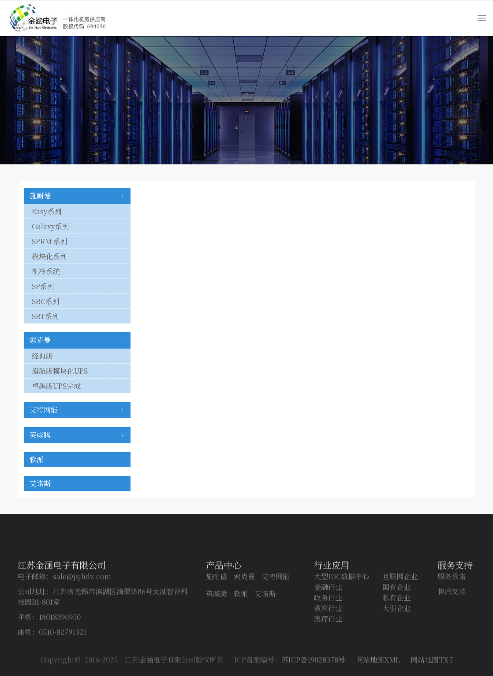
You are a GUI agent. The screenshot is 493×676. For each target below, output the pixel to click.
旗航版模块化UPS (60, 371)
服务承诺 (451, 598)
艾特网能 (44, 409)
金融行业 (328, 608)
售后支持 (451, 613)
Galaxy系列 (50, 226)
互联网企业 (400, 598)
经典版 (42, 356)
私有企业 (396, 619)
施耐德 (40, 195)
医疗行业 (328, 640)
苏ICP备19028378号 (313, 664)
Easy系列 (47, 211)
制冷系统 (46, 271)
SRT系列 (45, 316)
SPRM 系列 (49, 241)
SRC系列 (46, 301)
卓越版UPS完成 (56, 386)
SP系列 (43, 286)
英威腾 (40, 435)
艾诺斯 (40, 483)
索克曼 (40, 340)
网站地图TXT (432, 664)
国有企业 (396, 608)
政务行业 (328, 619)
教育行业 (328, 629)
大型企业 (396, 629)
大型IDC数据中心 (341, 598)
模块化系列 (49, 256)
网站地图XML (378, 664)
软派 (37, 459)
